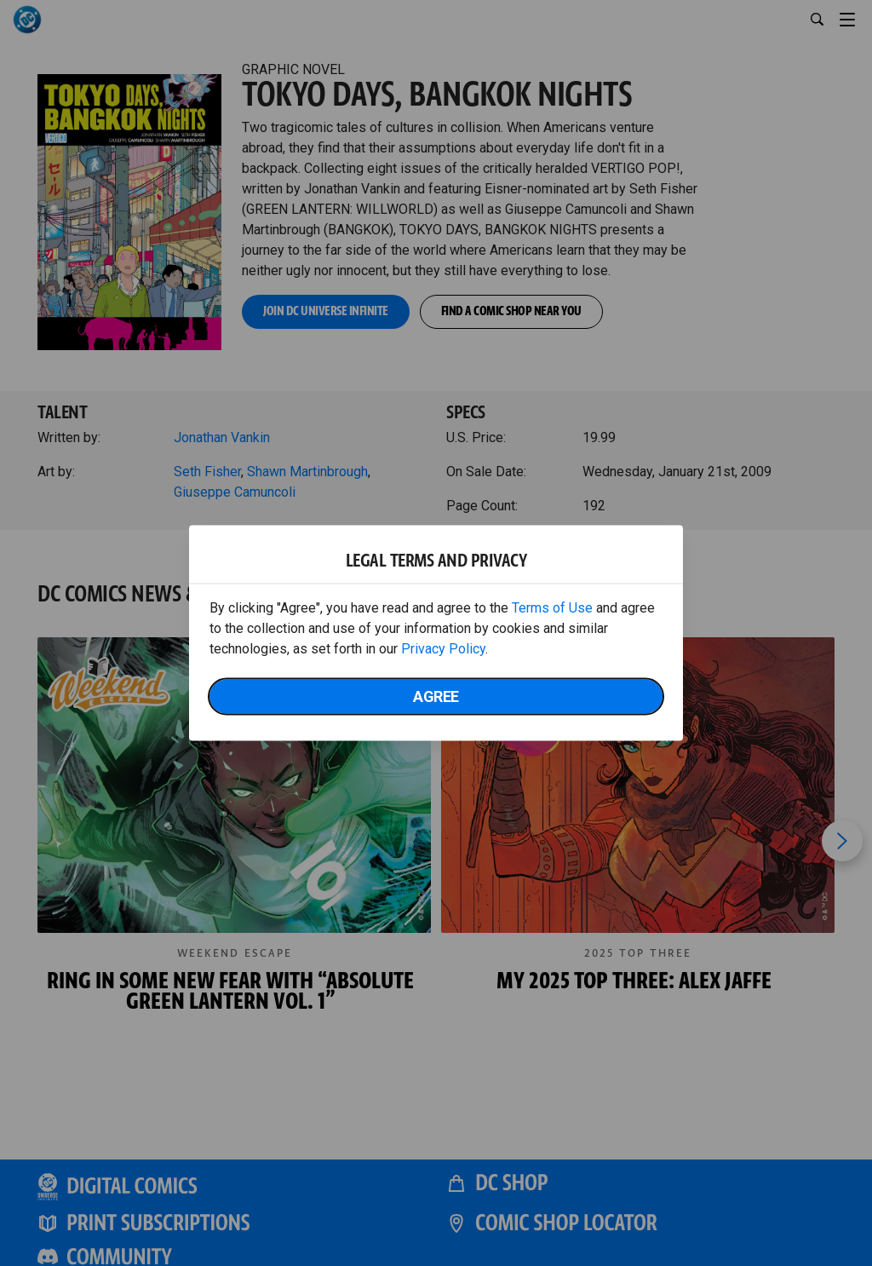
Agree (436, 696)
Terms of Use (552, 608)
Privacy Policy (443, 649)
